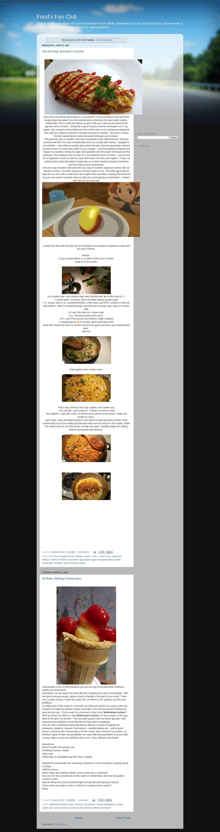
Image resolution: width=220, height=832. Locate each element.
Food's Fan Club (57, 17)
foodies (117, 559)
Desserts (79, 804)
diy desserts (89, 804)
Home (78, 817)
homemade (47, 563)
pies (51, 808)
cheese (87, 556)
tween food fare (71, 563)
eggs (93, 559)
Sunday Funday (76, 808)
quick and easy (61, 808)
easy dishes (73, 559)
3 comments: (84, 552)
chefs (94, 556)
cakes (71, 804)
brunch (56, 556)
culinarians (116, 556)
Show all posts (104, 40)
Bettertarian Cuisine (58, 804)
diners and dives (58, 559)
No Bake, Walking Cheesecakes (61, 578)
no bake (119, 804)
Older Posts (123, 817)
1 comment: (83, 800)
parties (45, 808)
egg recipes (85, 559)
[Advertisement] (158, 82)
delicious (46, 559)
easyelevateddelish (105, 804)
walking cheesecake (101, 808)
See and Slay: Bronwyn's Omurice (63, 51)
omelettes (58, 563)
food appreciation (105, 559)
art (50, 556)
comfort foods (104, 556)
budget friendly (67, 556)
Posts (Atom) (61, 824)
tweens (82, 563)
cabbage (79, 556)
